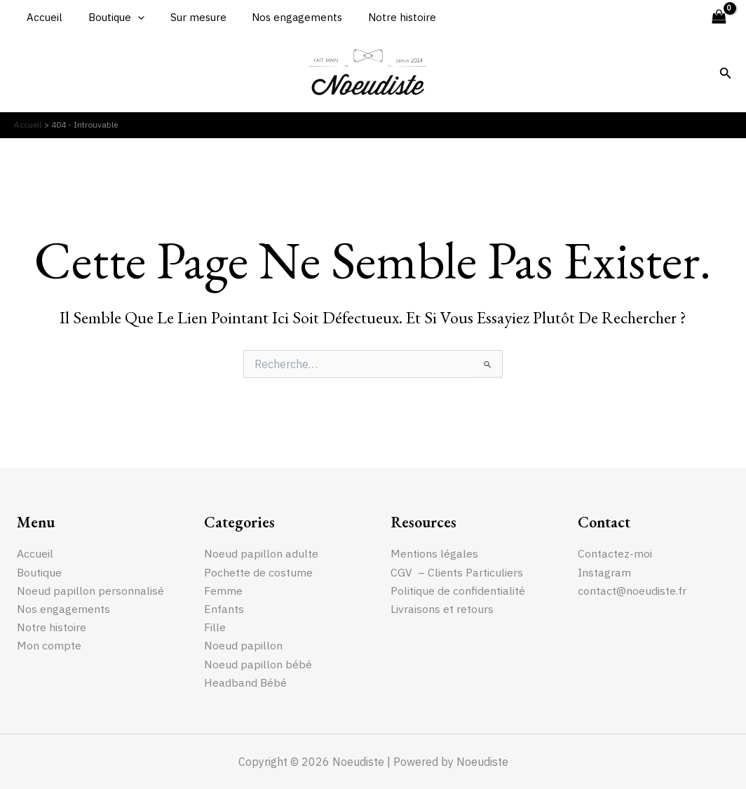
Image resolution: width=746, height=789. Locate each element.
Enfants (224, 609)
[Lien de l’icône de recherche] (725, 74)
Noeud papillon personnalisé (90, 590)
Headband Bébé (245, 682)
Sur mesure (186, 17)
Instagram (604, 572)
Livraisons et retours (442, 609)
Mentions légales (434, 553)
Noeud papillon (243, 645)
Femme (223, 590)
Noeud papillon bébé (258, 664)
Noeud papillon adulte (261, 553)
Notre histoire (381, 17)
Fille (215, 627)
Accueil (42, 17)
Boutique (109, 17)
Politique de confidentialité (458, 590)
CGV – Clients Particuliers (457, 572)
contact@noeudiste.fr (632, 590)
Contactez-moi (615, 553)
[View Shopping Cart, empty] (718, 17)
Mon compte (49, 645)
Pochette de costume (259, 572)
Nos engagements (281, 17)
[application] (130, 17)
